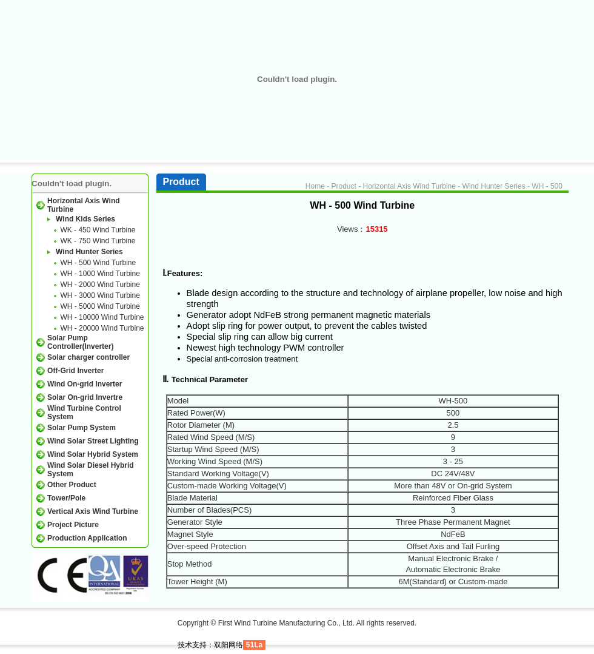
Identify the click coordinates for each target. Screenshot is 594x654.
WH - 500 (547, 186)
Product (343, 186)
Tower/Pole (66, 498)
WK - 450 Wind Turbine (97, 230)
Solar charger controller (88, 357)
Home (315, 186)
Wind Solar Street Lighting (93, 441)
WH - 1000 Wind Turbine (99, 273)
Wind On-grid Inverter (84, 384)
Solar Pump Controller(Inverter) (80, 342)
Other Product (71, 484)
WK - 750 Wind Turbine (97, 241)
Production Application (87, 538)
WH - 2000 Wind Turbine (99, 284)
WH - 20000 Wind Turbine (102, 328)
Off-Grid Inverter (75, 370)
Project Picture (73, 525)
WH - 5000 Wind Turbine (99, 306)
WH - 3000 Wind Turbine (99, 295)
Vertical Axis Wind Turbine (92, 511)
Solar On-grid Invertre (84, 397)
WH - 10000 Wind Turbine (102, 317)
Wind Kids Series (85, 219)
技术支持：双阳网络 (210, 645)
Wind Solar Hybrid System (92, 454)
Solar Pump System (81, 427)
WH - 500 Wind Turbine (98, 262)
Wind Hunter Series (89, 252)
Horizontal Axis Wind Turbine (409, 186)
